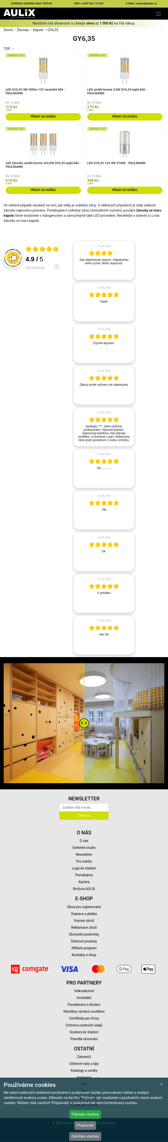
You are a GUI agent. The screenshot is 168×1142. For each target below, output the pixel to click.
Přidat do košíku (43, 116)
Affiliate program (84, 948)
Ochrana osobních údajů (84, 1025)
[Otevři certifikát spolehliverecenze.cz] (42, 249)
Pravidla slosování (84, 1039)
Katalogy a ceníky (84, 1070)
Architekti (84, 998)
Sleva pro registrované (84, 907)
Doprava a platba (84, 914)
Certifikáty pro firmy (84, 1018)
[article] (103, 260)
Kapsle (38, 30)
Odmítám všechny (85, 1136)
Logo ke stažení (84, 868)
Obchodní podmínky (84, 934)
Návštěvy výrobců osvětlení (84, 1011)
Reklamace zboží (84, 927)
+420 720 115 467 (93, 3)
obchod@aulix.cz (146, 3)
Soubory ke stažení (84, 1032)
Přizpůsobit (85, 1125)
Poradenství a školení (84, 1005)
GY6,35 (52, 30)
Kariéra (83, 882)
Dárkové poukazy (84, 941)
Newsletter (84, 854)
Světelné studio (84, 848)
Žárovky (23, 30)
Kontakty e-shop (84, 955)
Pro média (84, 861)
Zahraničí (84, 1057)
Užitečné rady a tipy (84, 1064)
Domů (8, 30)
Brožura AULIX (84, 889)
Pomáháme (84, 875)
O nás (84, 841)
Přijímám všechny (85, 1114)
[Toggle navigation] (159, 13)
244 (35, 267)
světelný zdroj (85, 205)
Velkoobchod (84, 991)
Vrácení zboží (84, 921)
